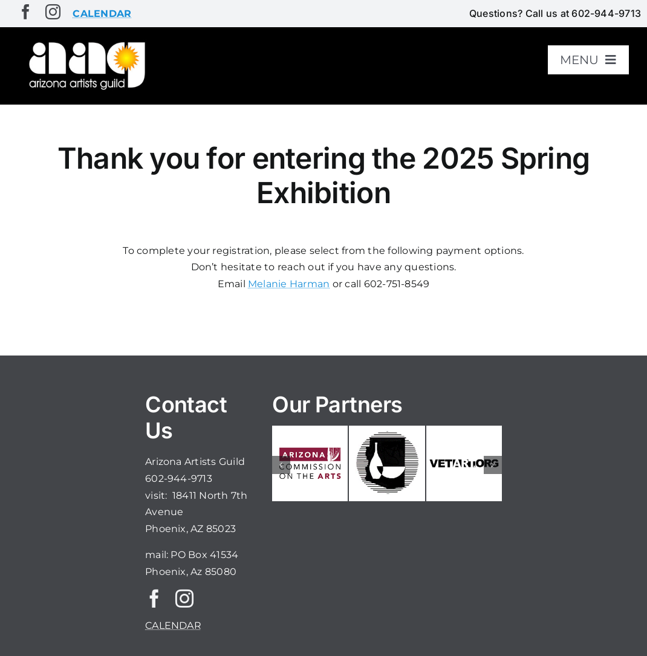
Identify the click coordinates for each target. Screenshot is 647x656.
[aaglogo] (85, 43)
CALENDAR (173, 625)
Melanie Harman (289, 284)
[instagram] (52, 11)
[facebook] (25, 11)
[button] (281, 465)
